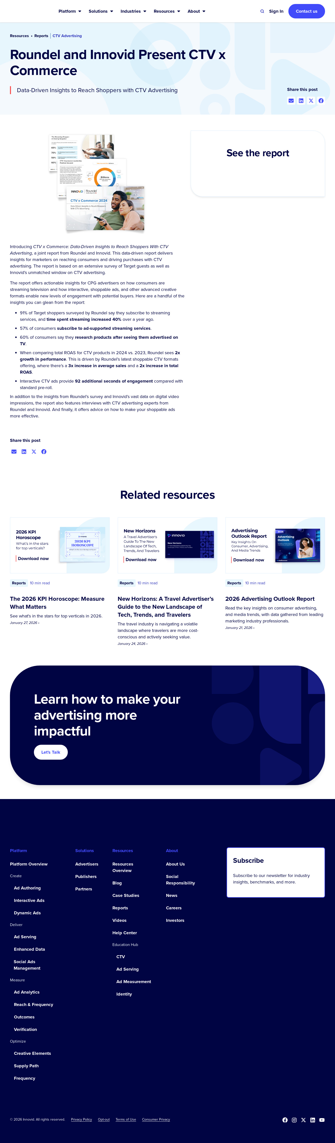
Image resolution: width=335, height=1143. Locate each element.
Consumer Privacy (156, 1119)
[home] (26, 11)
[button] (70, 11)
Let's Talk (50, 752)
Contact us (307, 11)
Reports (41, 36)
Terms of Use (126, 1119)
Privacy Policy (81, 1119)
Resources (19, 36)
